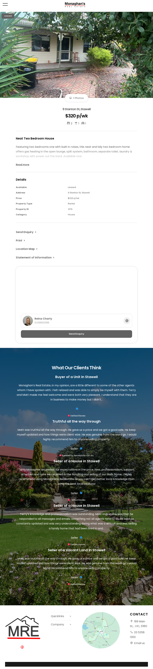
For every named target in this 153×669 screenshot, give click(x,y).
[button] (21, 240)
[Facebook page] (23, 647)
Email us (139, 643)
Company (57, 624)
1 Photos (76, 98)
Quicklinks (57, 616)
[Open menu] (5, 4)
